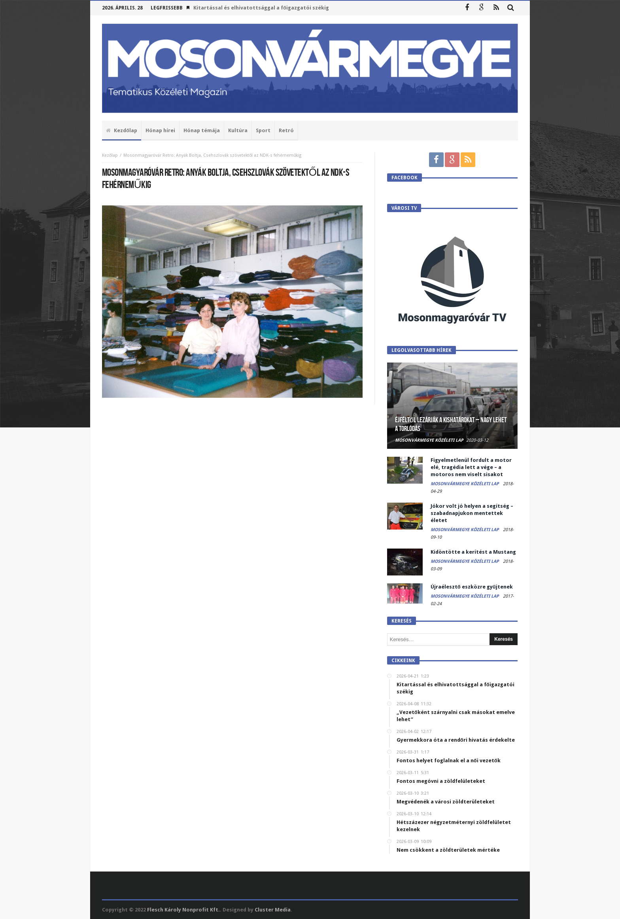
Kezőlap (110, 155)
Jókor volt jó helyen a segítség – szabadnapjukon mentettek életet (472, 513)
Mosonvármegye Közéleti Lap (429, 440)
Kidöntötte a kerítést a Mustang (473, 552)
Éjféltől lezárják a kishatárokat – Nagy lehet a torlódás (451, 424)
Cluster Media (273, 910)
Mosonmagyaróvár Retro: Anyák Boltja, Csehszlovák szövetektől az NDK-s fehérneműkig (212, 155)
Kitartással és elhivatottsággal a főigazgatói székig (261, 8)
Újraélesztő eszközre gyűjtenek (472, 587)
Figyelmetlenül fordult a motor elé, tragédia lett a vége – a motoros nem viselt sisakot (471, 467)
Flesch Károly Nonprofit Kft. (183, 910)
